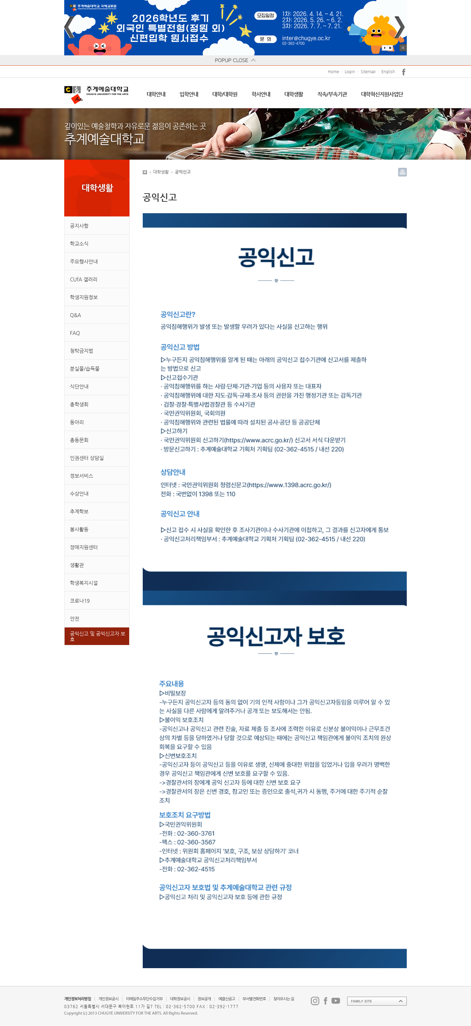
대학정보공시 (180, 999)
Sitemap (368, 71)
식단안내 (79, 386)
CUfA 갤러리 (83, 279)
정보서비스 (81, 476)
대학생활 (293, 94)
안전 (74, 618)
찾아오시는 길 (283, 999)
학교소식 (79, 243)
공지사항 (79, 226)
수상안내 (79, 493)
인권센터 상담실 (87, 458)
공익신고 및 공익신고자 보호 (97, 636)
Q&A (75, 315)
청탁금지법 (81, 351)
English (388, 71)
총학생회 (79, 404)
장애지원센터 (84, 547)
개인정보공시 (108, 999)
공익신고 (183, 171)
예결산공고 (226, 999)
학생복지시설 (84, 583)
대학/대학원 (224, 94)
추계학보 (79, 511)
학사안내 (261, 94)
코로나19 (80, 601)
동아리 (77, 422)
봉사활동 (79, 529)
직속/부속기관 (332, 94)
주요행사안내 (84, 261)
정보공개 (204, 999)
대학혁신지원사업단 (382, 94)
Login (350, 71)
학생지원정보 (84, 297)
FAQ (75, 333)
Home (333, 71)
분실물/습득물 (85, 368)
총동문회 (79, 440)
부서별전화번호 (254, 999)
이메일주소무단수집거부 (144, 999)
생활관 (77, 565)
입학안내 (188, 94)
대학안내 (156, 94)
